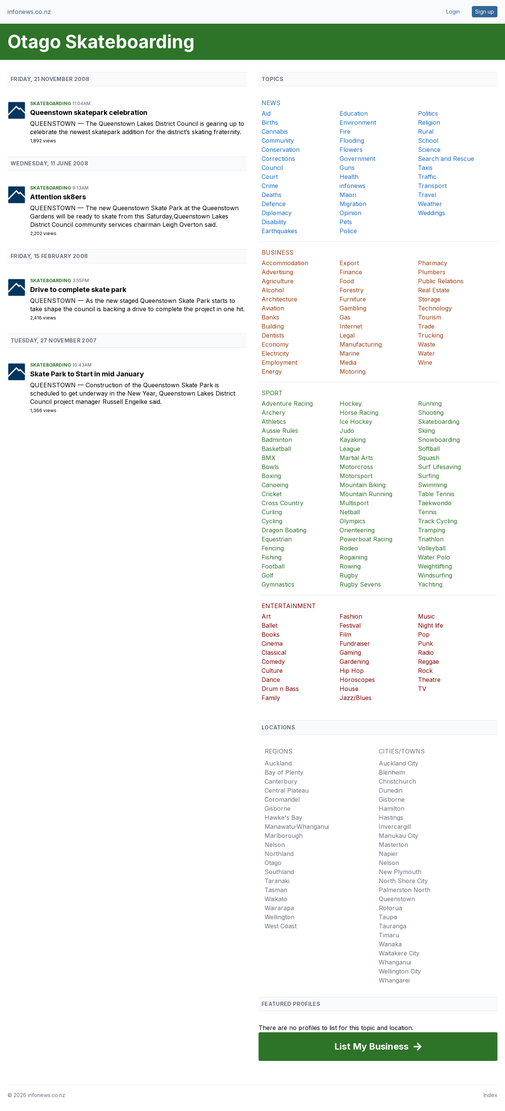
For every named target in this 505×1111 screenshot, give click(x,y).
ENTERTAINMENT (289, 606)
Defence (274, 204)
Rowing (350, 566)
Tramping (431, 530)
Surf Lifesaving (439, 467)
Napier (388, 853)
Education (354, 113)
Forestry (352, 290)
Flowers (351, 149)
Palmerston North (404, 890)
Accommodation (285, 263)
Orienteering (357, 530)
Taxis (425, 167)
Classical (274, 652)
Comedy (273, 661)
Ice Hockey (356, 421)
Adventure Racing (287, 403)
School (428, 140)
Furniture (353, 299)
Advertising (277, 272)
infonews (353, 185)
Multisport (354, 503)
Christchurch (397, 781)
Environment (358, 122)
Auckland (278, 763)
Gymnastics (278, 584)
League (350, 448)
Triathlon (431, 539)
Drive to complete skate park (78, 289)
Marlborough (284, 835)
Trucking (430, 335)
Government (357, 158)
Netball (350, 512)
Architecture (279, 299)
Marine (350, 353)
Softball (429, 448)
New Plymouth (400, 872)
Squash (428, 458)
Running (430, 403)
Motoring (353, 371)
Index (490, 1095)
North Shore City (403, 881)
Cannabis (275, 131)
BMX (268, 458)
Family (271, 697)
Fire (345, 131)
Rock (425, 670)
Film (345, 634)
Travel (427, 195)
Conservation (281, 149)
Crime (270, 185)
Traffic (427, 176)
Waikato (276, 899)
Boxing (271, 476)
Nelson (275, 844)
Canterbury (281, 781)
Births (270, 122)
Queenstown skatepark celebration (88, 112)
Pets (346, 222)
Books (271, 634)
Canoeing (275, 485)
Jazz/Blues (356, 697)
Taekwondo (434, 503)
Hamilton (391, 808)
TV (422, 688)
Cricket (272, 494)
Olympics (353, 521)
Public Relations (441, 281)
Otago (273, 862)
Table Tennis (436, 494)
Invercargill (395, 826)
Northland (279, 853)
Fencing (273, 548)
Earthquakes (279, 231)
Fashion (351, 616)
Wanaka (390, 944)
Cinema (272, 643)
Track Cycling (437, 521)
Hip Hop (352, 670)
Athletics (274, 421)
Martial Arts (356, 458)
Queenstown (54, 123)
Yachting (430, 584)
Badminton (277, 439)
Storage (429, 299)
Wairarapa (279, 908)
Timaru (389, 935)
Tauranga (392, 926)
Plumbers (431, 272)
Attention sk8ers (58, 197)
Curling (272, 512)
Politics (428, 113)
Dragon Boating (284, 530)
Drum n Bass (280, 688)
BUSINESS (278, 252)
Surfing (428, 476)
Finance (351, 272)
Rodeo (349, 548)
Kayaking (353, 439)
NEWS (271, 103)
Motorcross (356, 467)
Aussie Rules (280, 430)
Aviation (273, 308)
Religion (429, 122)
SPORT (272, 393)
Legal (347, 335)
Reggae (428, 661)
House (349, 688)
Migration (353, 204)
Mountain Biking (363, 485)
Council (272, 167)
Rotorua (390, 908)
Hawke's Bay (283, 817)
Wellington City (400, 971)
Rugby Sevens (360, 584)
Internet (351, 326)
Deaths (272, 195)
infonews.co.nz (29, 11)
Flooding (352, 140)
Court (270, 176)
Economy (275, 344)
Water (426, 353)
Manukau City (398, 835)
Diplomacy (277, 213)
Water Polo (434, 557)
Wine (425, 362)
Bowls (270, 467)
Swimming (432, 485)
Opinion (350, 213)
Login (453, 11)
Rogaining (353, 557)
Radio (426, 652)
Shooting (431, 412)
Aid (266, 113)
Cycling (272, 521)
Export (349, 263)
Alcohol (273, 290)
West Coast (281, 926)
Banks (270, 317)
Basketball (276, 448)
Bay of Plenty (284, 772)
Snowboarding (439, 439)
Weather (430, 204)
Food (347, 281)
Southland (279, 872)
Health (349, 176)
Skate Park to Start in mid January (87, 374)
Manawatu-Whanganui (297, 826)
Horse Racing (359, 412)
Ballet (269, 625)
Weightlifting (435, 566)
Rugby (349, 575)
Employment (279, 362)
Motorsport (356, 476)
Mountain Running (366, 494)
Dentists (273, 335)
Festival (350, 625)
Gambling (353, 308)
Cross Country (282, 503)
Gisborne (278, 808)
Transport (432, 185)
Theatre (429, 679)
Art (266, 616)
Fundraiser (355, 643)
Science (429, 149)
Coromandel (282, 799)
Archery (273, 412)
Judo (347, 430)
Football (273, 566)
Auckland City (398, 763)
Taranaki (277, 881)
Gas (345, 317)
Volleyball (431, 548)
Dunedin (390, 790)
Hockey (351, 403)
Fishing (272, 557)
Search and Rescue (446, 158)
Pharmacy (432, 263)
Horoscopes (357, 679)
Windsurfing (435, 575)
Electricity (275, 353)
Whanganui (395, 962)
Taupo (388, 917)
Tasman (276, 890)
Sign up (484, 11)
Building (273, 326)
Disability (274, 222)
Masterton (393, 844)
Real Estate (434, 290)
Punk (425, 643)
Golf (268, 575)
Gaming (350, 652)
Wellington (279, 917)
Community (278, 140)
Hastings (391, 817)
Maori (348, 195)
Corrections (278, 158)
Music (426, 616)
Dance (271, 679)
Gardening (354, 661)
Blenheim (392, 772)
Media (348, 362)
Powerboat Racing (366, 539)
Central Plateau (287, 790)
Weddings (431, 213)
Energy (272, 371)
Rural (425, 131)
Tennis (427, 512)
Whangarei (394, 980)
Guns (347, 167)
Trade (426, 326)
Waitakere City (399, 953)
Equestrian (277, 539)
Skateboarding (51, 103)
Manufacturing (361, 344)
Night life (430, 625)
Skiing (426, 430)
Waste (426, 344)
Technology (435, 308)
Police (348, 231)
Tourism (429, 317)
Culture (272, 670)
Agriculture (278, 281)
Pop (424, 634)
